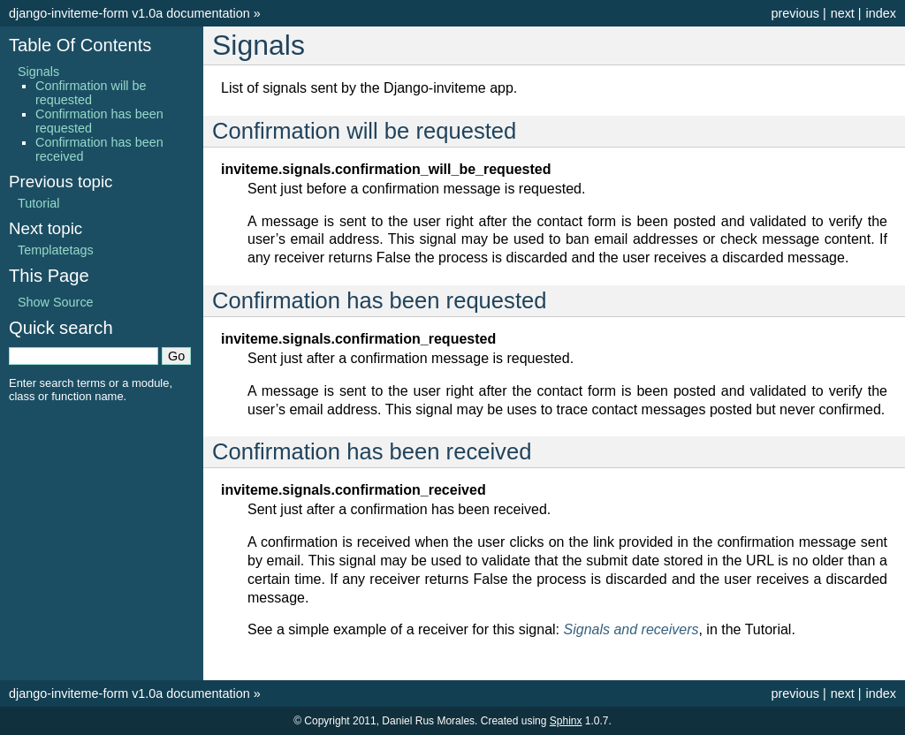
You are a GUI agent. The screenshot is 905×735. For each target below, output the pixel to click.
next (843, 13)
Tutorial (38, 203)
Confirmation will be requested (91, 93)
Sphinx (566, 721)
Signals (38, 71)
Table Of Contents (80, 45)
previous (794, 13)
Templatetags (56, 250)
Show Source (56, 302)
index (881, 13)
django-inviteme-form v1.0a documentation (129, 13)
